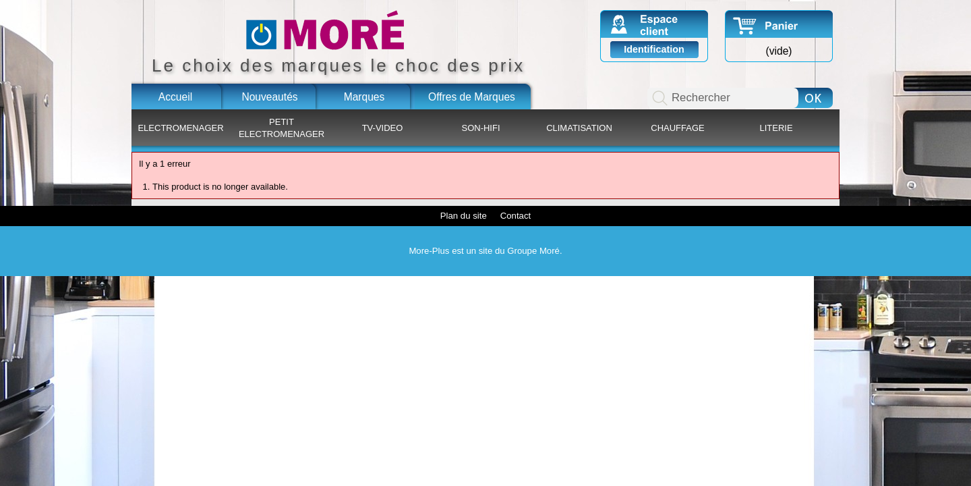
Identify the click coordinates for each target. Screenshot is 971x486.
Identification (654, 49)
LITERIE (775, 128)
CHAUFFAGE (677, 128)
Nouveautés (269, 97)
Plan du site (463, 216)
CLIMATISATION (579, 128)
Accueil (175, 97)
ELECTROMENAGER (180, 128)
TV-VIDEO (382, 128)
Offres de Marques (471, 97)
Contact (515, 216)
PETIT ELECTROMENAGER (281, 128)
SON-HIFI (480, 128)
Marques (364, 97)
